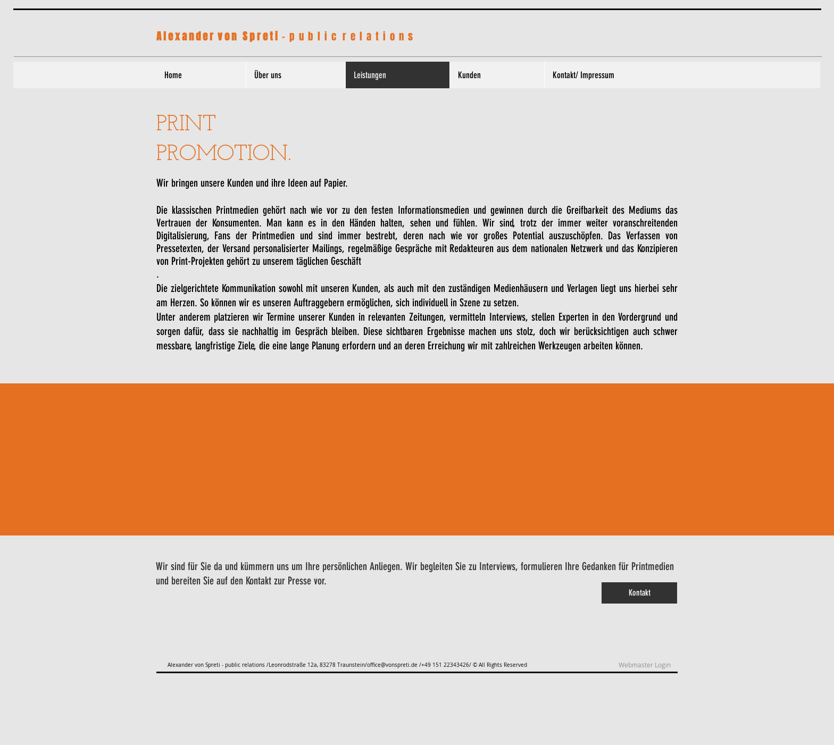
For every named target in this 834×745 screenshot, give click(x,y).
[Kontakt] (639, 593)
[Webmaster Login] (644, 665)
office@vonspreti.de (392, 665)
